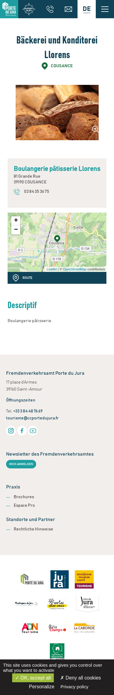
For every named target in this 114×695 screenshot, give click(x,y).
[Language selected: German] (87, 9)
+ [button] (16, 220)
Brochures (24, 497)
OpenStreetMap (75, 269)
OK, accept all (33, 677)
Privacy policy (74, 686)
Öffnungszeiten (20, 400)
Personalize (41, 686)
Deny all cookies (80, 677)
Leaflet (52, 269)
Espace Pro (24, 505)
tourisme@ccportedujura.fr (32, 418)
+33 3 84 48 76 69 (28, 411)
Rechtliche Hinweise (33, 529)
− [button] (16, 230)
